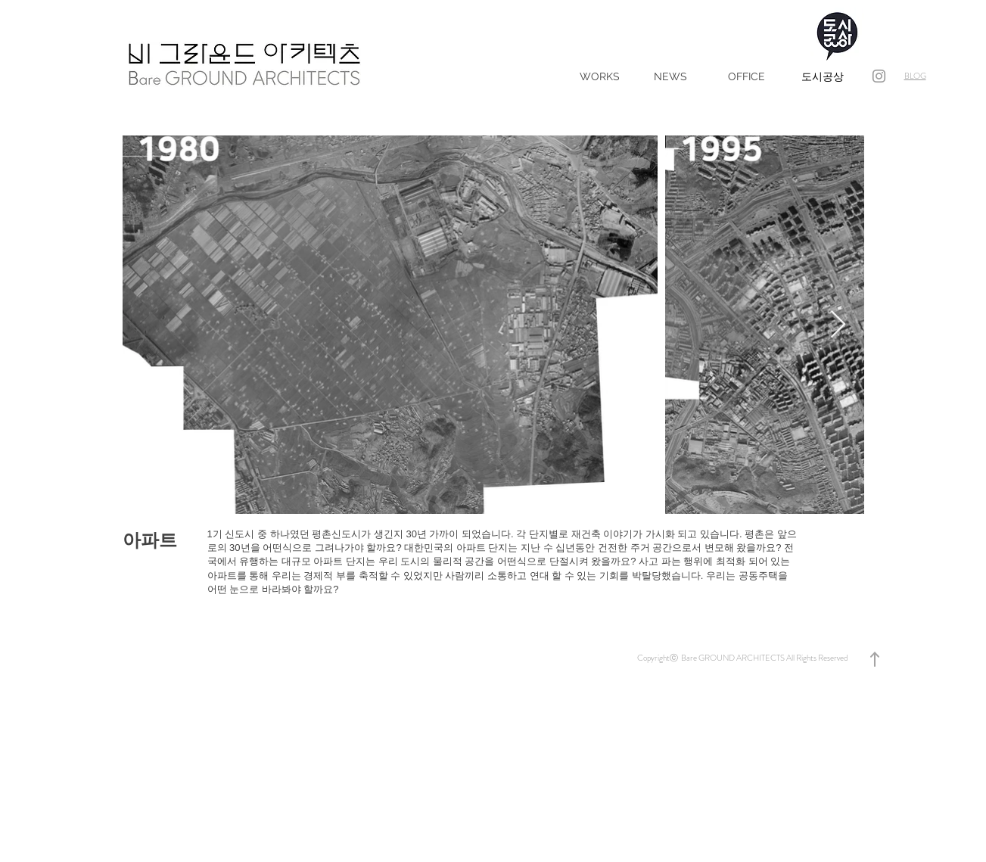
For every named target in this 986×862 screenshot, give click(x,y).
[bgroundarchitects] (879, 76)
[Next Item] (838, 325)
